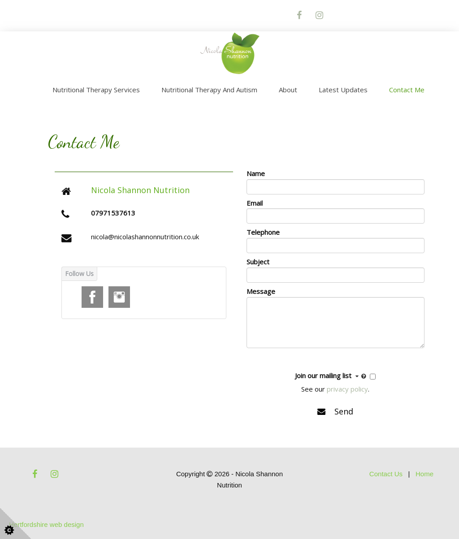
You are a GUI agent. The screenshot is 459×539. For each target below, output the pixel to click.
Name (256, 173)
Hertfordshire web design (46, 524)
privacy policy (347, 388)
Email (255, 202)
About (288, 89)
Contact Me (406, 89)
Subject (258, 261)
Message (261, 291)
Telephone (263, 232)
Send (335, 411)
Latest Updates (343, 89)
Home (424, 474)
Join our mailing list (331, 376)
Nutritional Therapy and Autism (209, 89)
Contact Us (386, 474)
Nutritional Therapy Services (96, 89)
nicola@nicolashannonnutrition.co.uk (145, 236)
